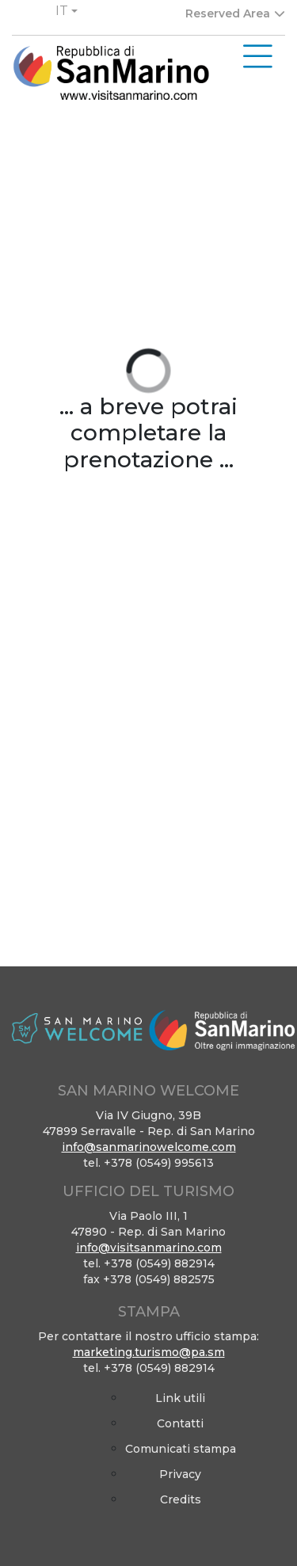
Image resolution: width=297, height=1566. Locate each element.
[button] (66, 11)
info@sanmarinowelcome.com (149, 1147)
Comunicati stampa (180, 1449)
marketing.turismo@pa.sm (149, 1352)
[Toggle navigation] (257, 57)
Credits (180, 1499)
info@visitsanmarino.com (149, 1247)
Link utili (180, 1398)
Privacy (180, 1474)
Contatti (180, 1423)
